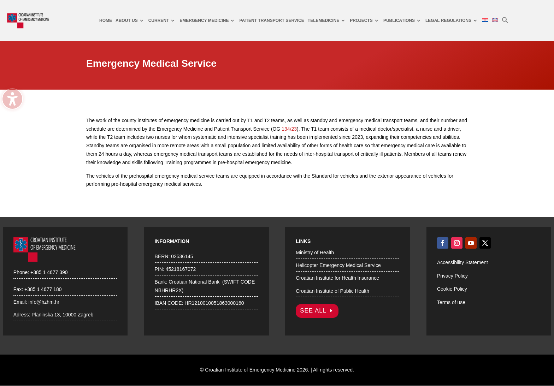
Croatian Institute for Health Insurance (337, 278)
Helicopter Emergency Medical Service (338, 265)
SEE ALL (313, 310)
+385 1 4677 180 (43, 289)
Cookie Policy (452, 289)
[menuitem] (105, 21)
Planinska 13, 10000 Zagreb (62, 314)
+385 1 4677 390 (49, 272)
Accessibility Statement (462, 262)
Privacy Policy (452, 276)
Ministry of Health (315, 252)
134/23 (289, 129)
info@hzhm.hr (44, 302)
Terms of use (451, 302)
